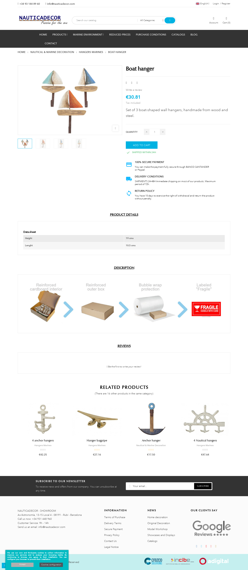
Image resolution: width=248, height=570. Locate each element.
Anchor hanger (151, 440)
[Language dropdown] (202, 3)
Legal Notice (111, 547)
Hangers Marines (42, 445)
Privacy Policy (111, 535)
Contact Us (110, 541)
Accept (22, 564)
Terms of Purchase (114, 517)
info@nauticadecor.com (61, 3)
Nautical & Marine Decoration (151, 445)
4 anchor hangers (43, 440)
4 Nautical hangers (205, 440)
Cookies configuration (51, 565)
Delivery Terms (112, 523)
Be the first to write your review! (124, 366)
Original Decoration (158, 523)
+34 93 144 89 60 (29, 3)
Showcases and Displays (161, 535)
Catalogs (152, 541)
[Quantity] (154, 132)
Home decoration (157, 517)
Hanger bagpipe (97, 440)
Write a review (134, 89)
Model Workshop (157, 529)
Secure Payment (113, 529)
